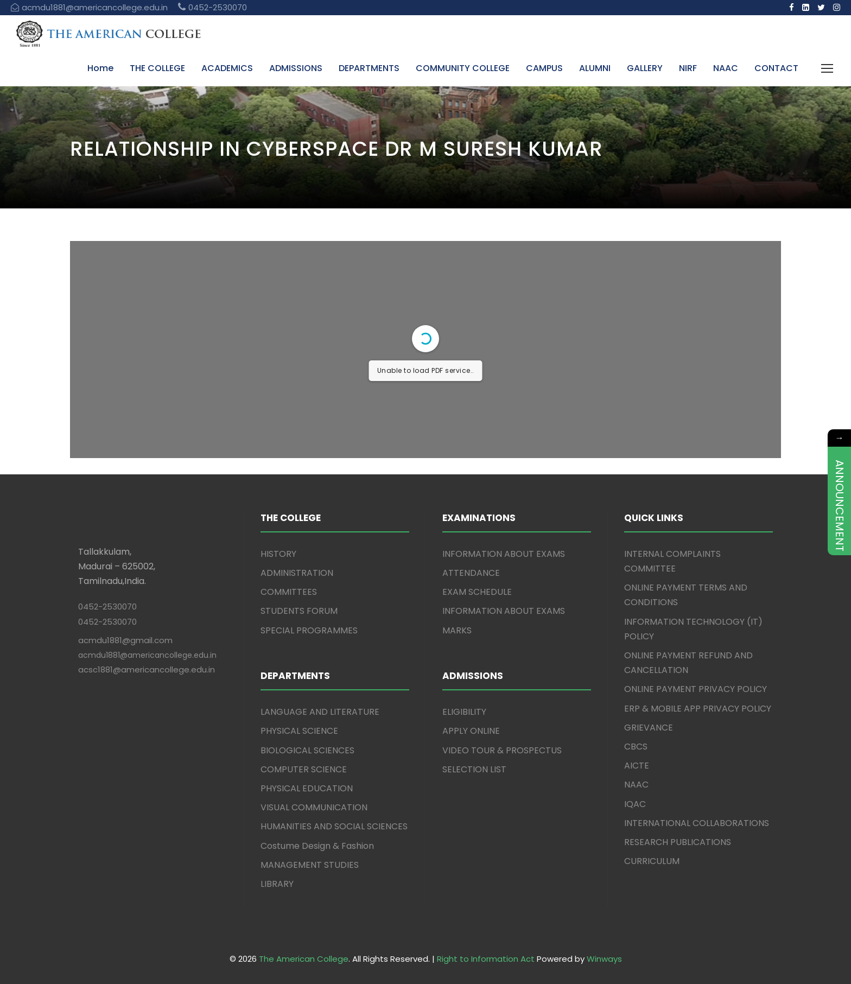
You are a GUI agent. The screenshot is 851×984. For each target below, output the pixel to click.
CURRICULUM (651, 861)
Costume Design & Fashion (317, 846)
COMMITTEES (289, 592)
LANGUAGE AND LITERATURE (320, 712)
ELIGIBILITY (464, 712)
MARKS (457, 630)
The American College (303, 958)
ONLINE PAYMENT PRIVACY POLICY (695, 689)
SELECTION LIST (474, 769)
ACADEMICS (227, 68)
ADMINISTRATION (297, 573)
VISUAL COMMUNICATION (314, 807)
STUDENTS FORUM (299, 611)
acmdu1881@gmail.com (125, 640)
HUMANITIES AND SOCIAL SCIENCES (334, 826)
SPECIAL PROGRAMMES (309, 630)
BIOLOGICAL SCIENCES (307, 750)
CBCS (635, 746)
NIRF (688, 68)
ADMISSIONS (295, 68)
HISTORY (278, 554)
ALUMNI (595, 68)
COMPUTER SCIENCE (304, 769)
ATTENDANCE (471, 573)
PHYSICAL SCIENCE (299, 731)
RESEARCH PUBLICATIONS (677, 842)
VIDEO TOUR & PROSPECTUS (502, 750)
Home (100, 68)
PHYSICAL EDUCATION (307, 788)
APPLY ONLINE (471, 731)
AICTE (636, 765)
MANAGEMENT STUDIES (310, 865)
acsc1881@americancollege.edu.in (146, 669)
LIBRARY (277, 884)
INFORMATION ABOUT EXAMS (503, 554)
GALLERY (645, 68)
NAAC (725, 68)
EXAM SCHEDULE (477, 592)
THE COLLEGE (157, 68)
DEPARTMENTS (369, 68)
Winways (604, 958)
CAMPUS (544, 68)
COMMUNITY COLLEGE (463, 68)
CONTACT (776, 68)
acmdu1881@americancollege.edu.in (147, 655)
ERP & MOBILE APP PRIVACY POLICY (697, 708)
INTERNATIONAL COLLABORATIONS (696, 823)
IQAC (635, 804)
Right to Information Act (486, 958)
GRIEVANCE (648, 727)
